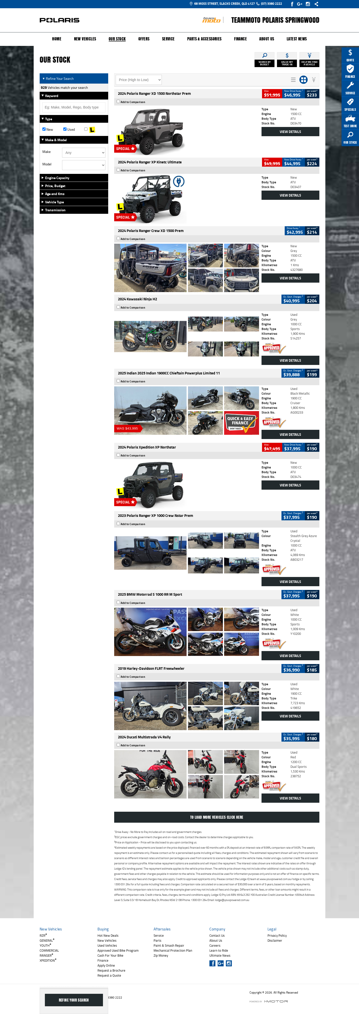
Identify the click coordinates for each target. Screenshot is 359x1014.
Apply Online (106, 965)
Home (56, 39)
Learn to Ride (218, 950)
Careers (214, 945)
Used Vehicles (107, 945)
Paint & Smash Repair (169, 945)
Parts (157, 940)
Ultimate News (219, 955)
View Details (290, 131)
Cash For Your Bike (110, 955)
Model (46, 164)
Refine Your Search (58, 78)
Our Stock (117, 39)
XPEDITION (48, 960)
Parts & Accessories (204, 39)
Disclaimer (275, 940)
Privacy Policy (277, 935)
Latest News (297, 39)
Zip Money (161, 955)
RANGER (46, 955)
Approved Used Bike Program (118, 950)
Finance (240, 39)
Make (46, 151)
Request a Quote (109, 975)
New (47, 129)
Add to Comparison (133, 102)
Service (168, 39)
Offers (143, 39)
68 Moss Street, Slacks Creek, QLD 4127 (222, 3)
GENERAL (47, 940)
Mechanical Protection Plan (173, 950)
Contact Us (217, 935)
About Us (266, 39)
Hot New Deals (107, 935)
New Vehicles (85, 39)
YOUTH (45, 945)
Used (69, 129)
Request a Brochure (111, 970)
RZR (43, 935)
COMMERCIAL (49, 950)
